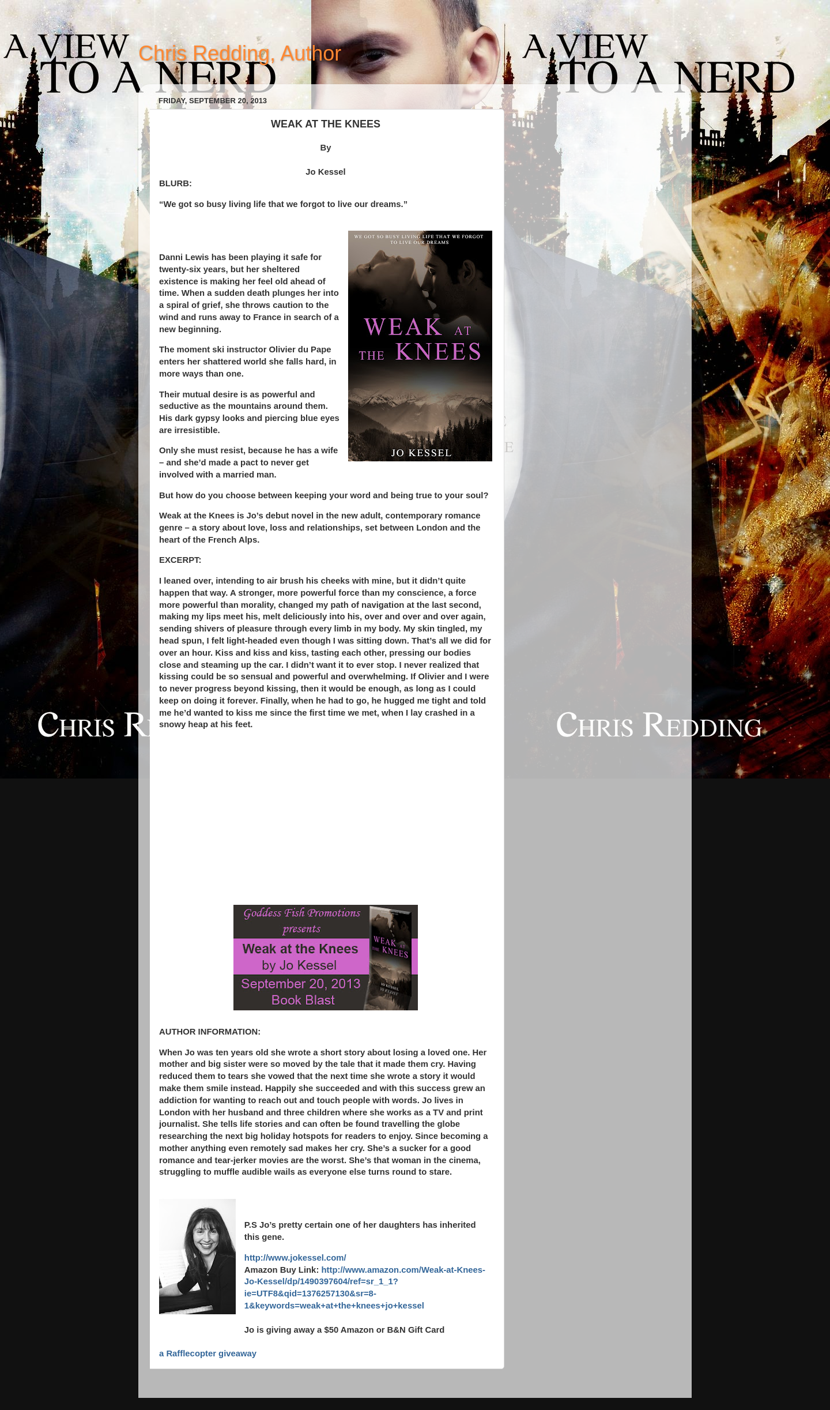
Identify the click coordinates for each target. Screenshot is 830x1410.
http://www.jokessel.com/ (295, 1257)
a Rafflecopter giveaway (207, 1353)
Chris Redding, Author (239, 53)
